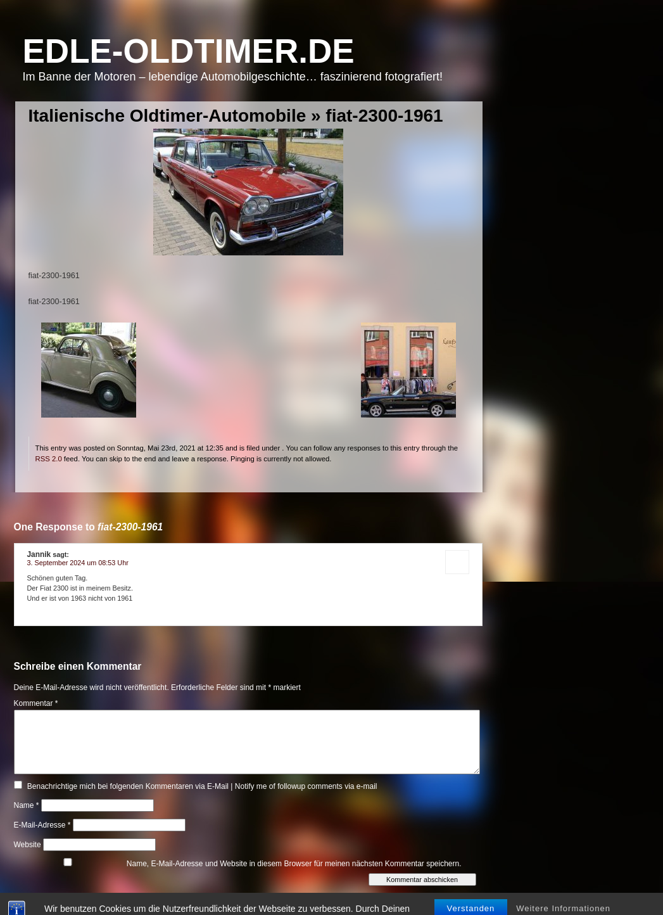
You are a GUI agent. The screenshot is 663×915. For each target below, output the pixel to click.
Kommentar (36, 703)
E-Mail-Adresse (42, 825)
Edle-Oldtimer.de (189, 51)
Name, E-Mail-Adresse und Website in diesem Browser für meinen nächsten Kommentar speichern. (294, 863)
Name (26, 805)
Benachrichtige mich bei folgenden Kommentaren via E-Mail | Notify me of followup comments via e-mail (202, 786)
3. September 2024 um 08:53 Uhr (78, 562)
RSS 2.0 (48, 459)
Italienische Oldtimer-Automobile (167, 115)
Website (27, 844)
